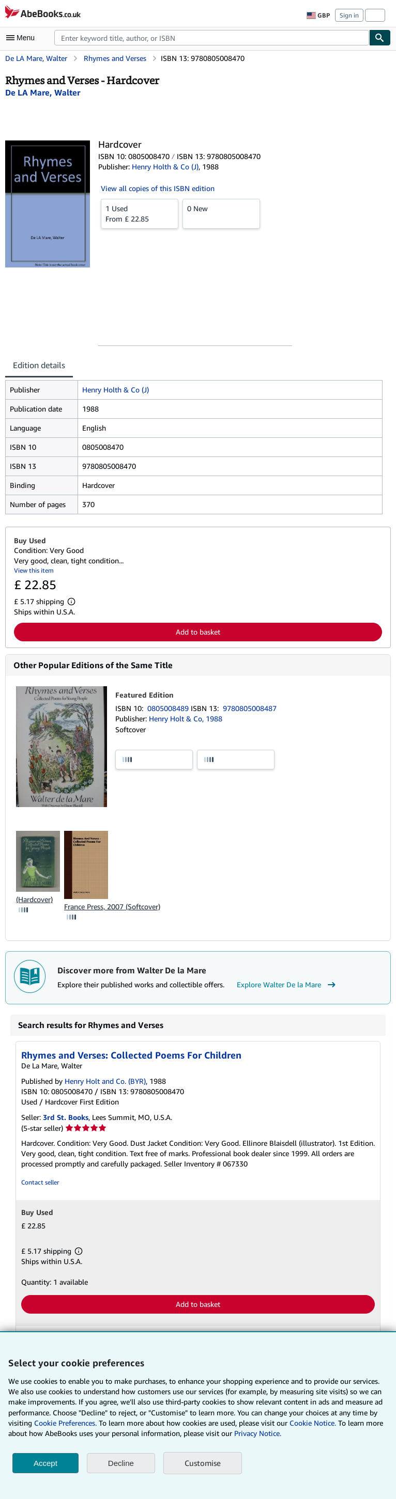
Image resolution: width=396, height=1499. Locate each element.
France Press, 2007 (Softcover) (112, 906)
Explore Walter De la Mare (287, 985)
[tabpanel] (194, 447)
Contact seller (40, 1182)
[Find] (380, 37)
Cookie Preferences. (65, 1422)
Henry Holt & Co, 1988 (185, 718)
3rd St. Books (65, 1117)
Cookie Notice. (313, 1422)
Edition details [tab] (39, 365)
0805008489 (169, 708)
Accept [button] (45, 1463)
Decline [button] (121, 1463)
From (139, 213)
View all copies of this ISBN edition (158, 188)
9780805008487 (250, 708)
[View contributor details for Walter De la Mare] (42, 92)
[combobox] (211, 37)
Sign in (349, 15)
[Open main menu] (23, 37)
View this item (34, 570)
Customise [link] (203, 1463)
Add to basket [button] (198, 631)
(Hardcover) (34, 899)
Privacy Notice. (257, 1433)
